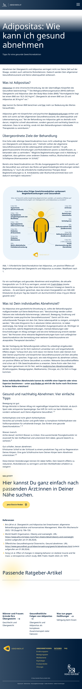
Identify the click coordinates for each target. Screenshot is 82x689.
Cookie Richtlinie (48, 683)
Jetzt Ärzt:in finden (15, 504)
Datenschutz (27, 683)
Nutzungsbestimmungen (37, 683)
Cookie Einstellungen (59, 683)
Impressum (20, 683)
